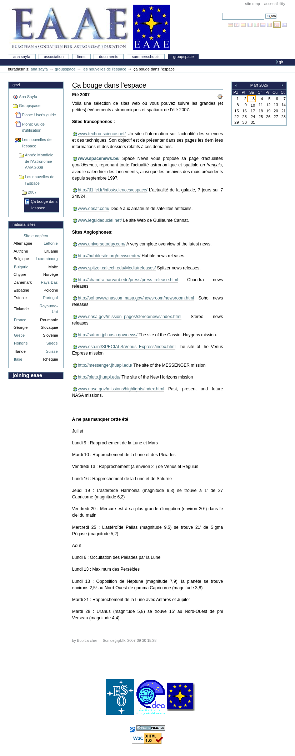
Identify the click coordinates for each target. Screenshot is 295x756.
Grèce (19, 335)
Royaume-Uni (49, 309)
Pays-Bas (49, 282)
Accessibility (274, 3)
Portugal (50, 298)
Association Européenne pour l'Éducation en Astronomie (89, 27)
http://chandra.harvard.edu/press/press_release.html (128, 279)
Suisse (52, 351)
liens (81, 56)
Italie (18, 359)
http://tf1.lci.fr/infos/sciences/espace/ (113, 189)
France (20, 320)
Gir (281, 62)
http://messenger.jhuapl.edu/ (105, 365)
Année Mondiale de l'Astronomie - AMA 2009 (39, 161)
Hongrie (21, 343)
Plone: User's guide (39, 115)
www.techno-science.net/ (102, 133)
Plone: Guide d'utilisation (33, 127)
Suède (52, 343)
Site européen (36, 236)
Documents (108, 56)
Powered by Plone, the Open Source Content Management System (150, 728)
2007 (32, 192)
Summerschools (145, 56)
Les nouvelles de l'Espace (40, 180)
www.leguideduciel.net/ (100, 220)
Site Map (252, 3)
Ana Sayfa (21, 56)
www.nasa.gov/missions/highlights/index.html (121, 388)
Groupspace (183, 56)
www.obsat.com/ (93, 208)
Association (54, 56)
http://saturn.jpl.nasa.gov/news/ (108, 334)
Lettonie (51, 243)
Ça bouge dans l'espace (44, 204)
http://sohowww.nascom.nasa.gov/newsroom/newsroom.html (136, 298)
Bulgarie (21, 267)
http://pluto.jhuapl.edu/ (99, 377)
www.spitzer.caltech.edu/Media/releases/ (117, 267)
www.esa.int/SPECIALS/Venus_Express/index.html (127, 346)
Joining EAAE (27, 375)
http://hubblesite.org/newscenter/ (109, 255)
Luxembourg (47, 259)
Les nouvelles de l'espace (104, 69)
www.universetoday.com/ (101, 244)
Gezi (16, 85)
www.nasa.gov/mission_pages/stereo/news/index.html (129, 316)
